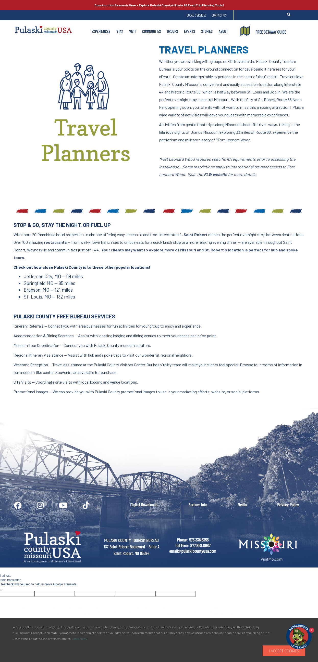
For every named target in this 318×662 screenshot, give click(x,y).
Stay (119, 31)
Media (242, 504)
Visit (132, 31)
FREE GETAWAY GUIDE (270, 31)
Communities (151, 31)
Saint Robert (195, 234)
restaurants (55, 242)
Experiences (100, 31)
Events (189, 31)
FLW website (215, 174)
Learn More (78, 638)
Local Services (196, 15)
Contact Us (219, 15)
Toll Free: (182, 545)
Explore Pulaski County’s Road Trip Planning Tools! (159, 5)
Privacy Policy (288, 504)
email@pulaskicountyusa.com (192, 551)
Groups (172, 31)
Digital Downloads (143, 504)
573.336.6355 (199, 540)
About (223, 31)
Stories (207, 31)
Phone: (182, 540)
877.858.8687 (200, 545)
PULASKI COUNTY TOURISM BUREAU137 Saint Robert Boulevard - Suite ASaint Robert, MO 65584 (131, 546)
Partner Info (197, 504)
